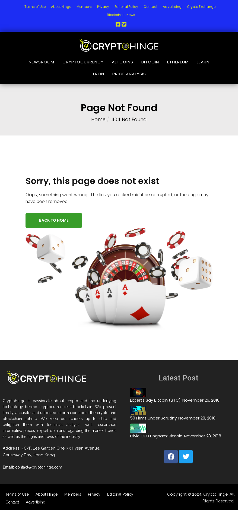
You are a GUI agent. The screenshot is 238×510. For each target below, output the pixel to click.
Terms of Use (35, 6)
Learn (203, 62)
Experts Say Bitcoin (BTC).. (156, 400)
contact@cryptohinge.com (38, 467)
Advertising (172, 6)
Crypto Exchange (201, 6)
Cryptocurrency (83, 62)
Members (84, 6)
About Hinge (61, 6)
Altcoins (122, 62)
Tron (98, 74)
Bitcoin (150, 62)
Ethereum (178, 62)
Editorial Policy (126, 6)
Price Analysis (129, 74)
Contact (150, 6)
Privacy (103, 6)
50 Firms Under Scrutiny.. (154, 418)
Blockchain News (121, 14)
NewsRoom (41, 62)
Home (98, 119)
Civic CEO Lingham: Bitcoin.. (157, 436)
